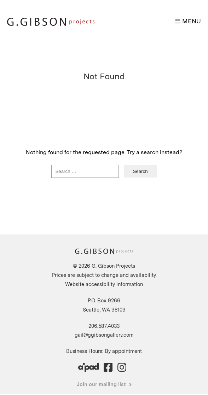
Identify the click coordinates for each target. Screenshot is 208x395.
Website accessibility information (104, 284)
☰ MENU (188, 21)
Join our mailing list (101, 384)
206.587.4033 (104, 326)
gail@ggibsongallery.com (104, 335)
